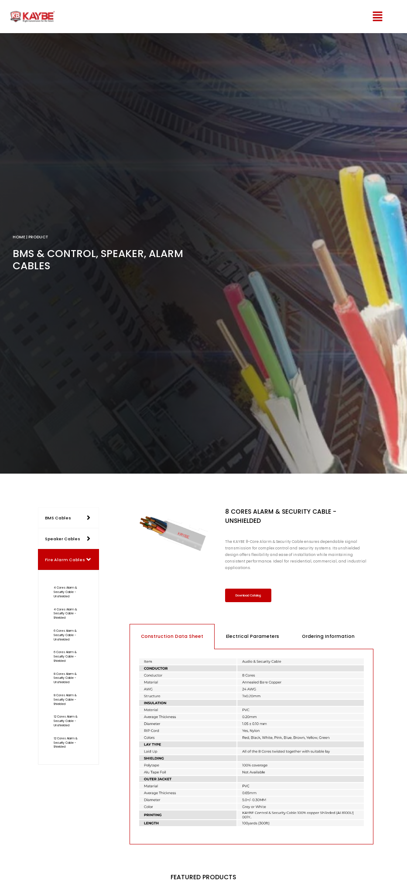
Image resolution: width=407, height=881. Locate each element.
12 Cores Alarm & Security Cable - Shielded (66, 742)
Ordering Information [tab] (328, 637)
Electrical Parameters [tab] (252, 637)
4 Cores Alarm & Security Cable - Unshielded (65, 592)
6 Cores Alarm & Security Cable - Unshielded (65, 635)
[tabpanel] (252, 748)
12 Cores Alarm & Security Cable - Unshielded (66, 721)
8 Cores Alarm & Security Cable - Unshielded (65, 678)
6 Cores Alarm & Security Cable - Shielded (65, 656)
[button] (366, 16)
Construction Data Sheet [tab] (172, 637)
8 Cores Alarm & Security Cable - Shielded (65, 699)
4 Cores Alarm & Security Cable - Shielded (65, 613)
